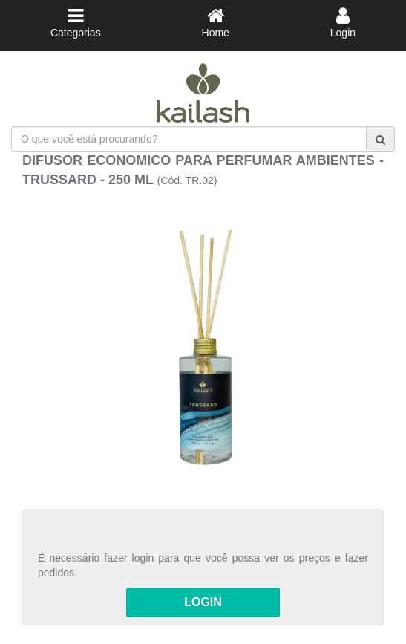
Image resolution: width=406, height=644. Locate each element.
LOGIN (203, 602)
